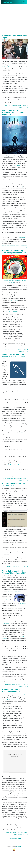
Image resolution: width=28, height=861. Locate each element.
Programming (11, 684)
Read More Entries (15, 838)
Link (26, 107)
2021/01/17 (24, 105)
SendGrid (4, 600)
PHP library (23, 603)
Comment (21, 480)
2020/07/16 (18, 245)
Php (6, 684)
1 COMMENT (24, 245)
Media (19, 349)
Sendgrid (18, 684)
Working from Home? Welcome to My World (11, 690)
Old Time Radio (9, 349)
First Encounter (17, 165)
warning (20, 186)
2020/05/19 (24, 566)
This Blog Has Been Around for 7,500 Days (13, 484)
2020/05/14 (16, 834)
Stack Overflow (23, 432)
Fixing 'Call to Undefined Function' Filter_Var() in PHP (14, 572)
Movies (14, 105)
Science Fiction (11, 245)
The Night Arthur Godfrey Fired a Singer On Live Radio (14, 251)
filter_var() (7, 623)
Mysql (5, 478)
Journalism (7, 105)
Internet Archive (13, 300)
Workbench (11, 490)
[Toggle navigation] (24, 2)
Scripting (19, 478)
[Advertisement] (14, 19)
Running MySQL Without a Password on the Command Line (13, 356)
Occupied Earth (21, 237)
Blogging (9, 566)
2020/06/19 (24, 349)
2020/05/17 (24, 684)
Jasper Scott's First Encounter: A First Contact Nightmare (13, 112)
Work (7, 832)
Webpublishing (11, 478)
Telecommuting (22, 832)
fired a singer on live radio (13, 311)
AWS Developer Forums (14, 591)
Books (4, 245)
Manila (8, 700)
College (18, 105)
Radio (15, 349)
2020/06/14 (24, 478)
